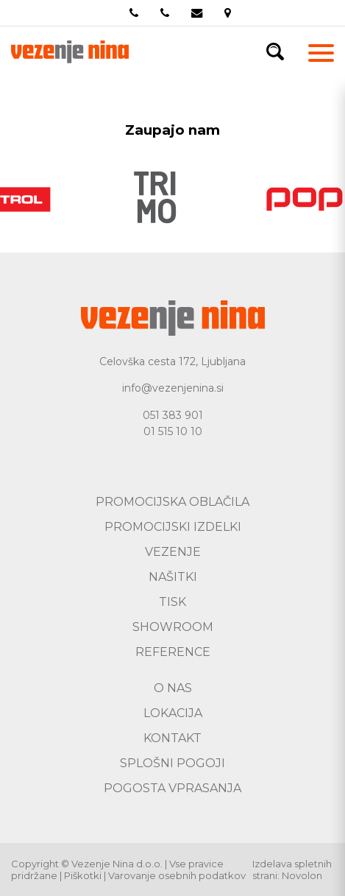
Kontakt (172, 738)
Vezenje (173, 552)
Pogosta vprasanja (172, 788)
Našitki (173, 577)
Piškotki (83, 875)
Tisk (172, 602)
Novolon (302, 875)
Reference (172, 652)
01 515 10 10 (172, 431)
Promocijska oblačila (172, 502)
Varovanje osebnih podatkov (177, 875)
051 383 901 (173, 415)
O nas (173, 688)
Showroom (172, 627)
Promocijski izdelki (172, 527)
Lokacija (172, 713)
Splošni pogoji (172, 763)
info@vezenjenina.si (173, 388)
